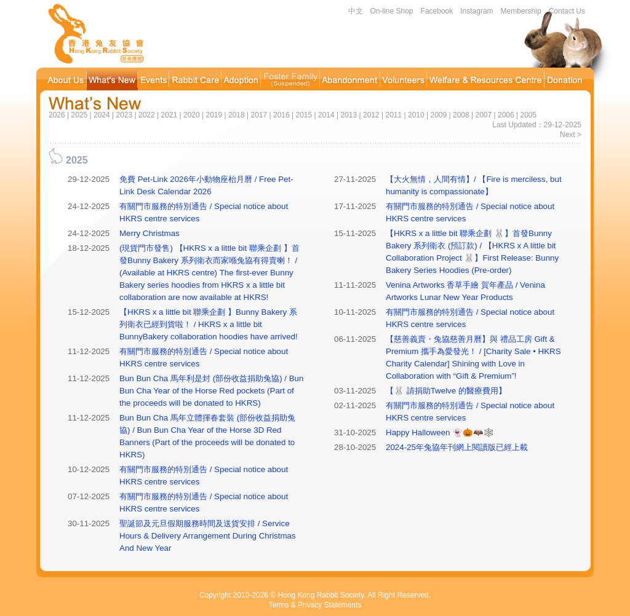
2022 (146, 115)
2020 (191, 115)
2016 (281, 115)
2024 (102, 115)
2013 (348, 115)
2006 (506, 115)
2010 (416, 115)
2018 (236, 115)
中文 (355, 11)
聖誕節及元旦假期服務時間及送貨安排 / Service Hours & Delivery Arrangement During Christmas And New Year (207, 536)
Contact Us (567, 11)
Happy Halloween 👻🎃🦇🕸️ (440, 432)
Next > (570, 134)
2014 (326, 115)
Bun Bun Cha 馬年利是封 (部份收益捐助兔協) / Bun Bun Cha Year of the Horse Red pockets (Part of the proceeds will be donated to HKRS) (211, 391)
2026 (57, 115)
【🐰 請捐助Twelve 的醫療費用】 (446, 390)
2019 (213, 115)
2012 (371, 115)
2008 (461, 115)
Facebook (437, 11)
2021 (169, 115)
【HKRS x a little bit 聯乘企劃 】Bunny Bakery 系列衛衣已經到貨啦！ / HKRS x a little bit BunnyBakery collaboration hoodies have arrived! (208, 324)
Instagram (476, 11)
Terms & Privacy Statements (315, 605)
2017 (258, 115)
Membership (521, 11)
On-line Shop (391, 11)
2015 (303, 115)
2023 (124, 115)
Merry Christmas (149, 233)
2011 (393, 115)
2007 (483, 115)
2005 (528, 115)
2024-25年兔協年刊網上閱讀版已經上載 (457, 447)
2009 (438, 115)
